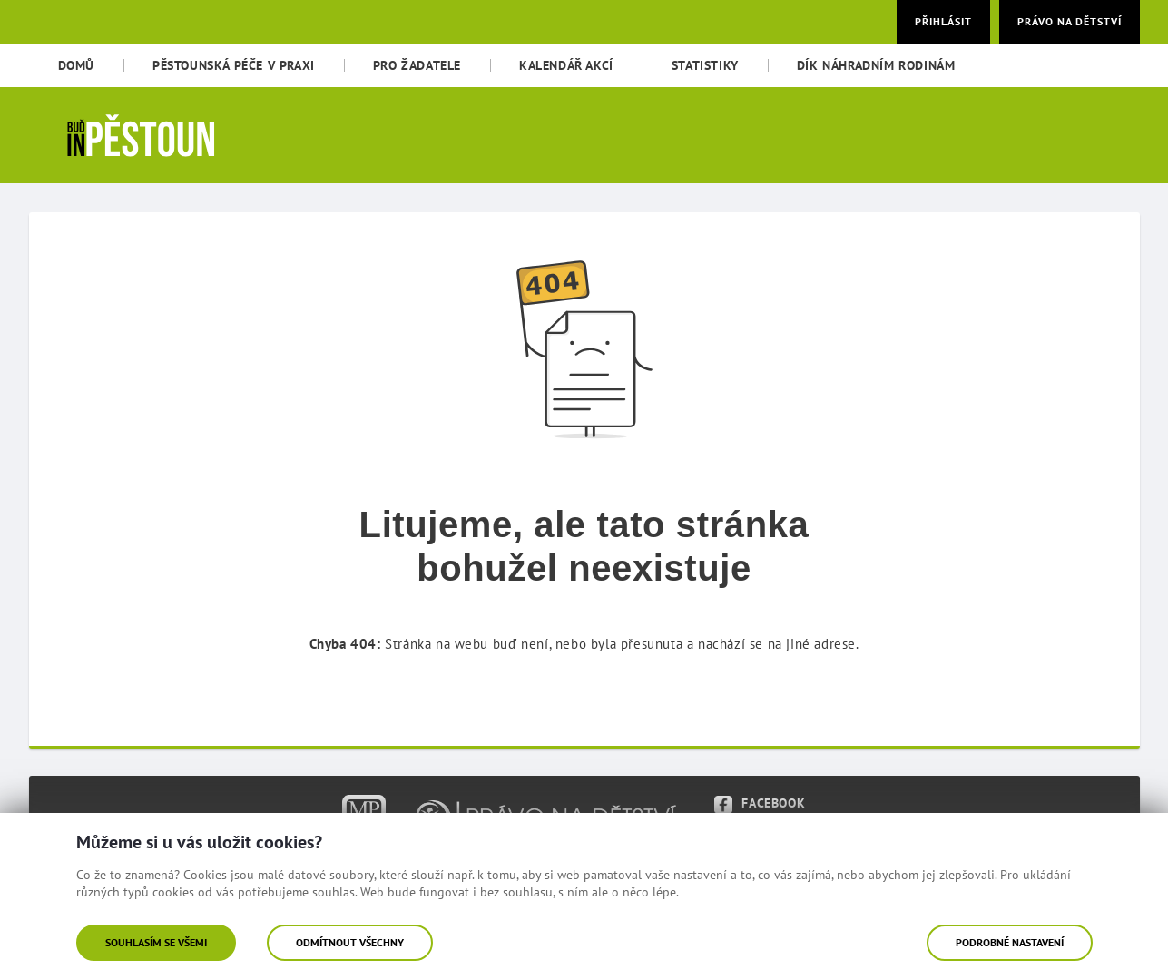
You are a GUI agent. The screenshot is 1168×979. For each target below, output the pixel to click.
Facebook (759, 803)
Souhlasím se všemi (156, 942)
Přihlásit (943, 21)
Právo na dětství (1069, 21)
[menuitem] (76, 65)
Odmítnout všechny (350, 942)
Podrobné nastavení (1010, 942)
